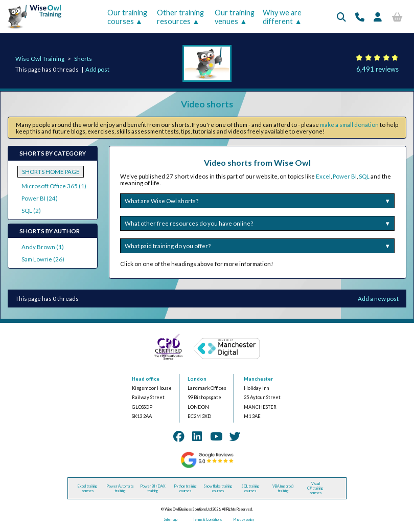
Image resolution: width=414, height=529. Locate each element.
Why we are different (282, 17)
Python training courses (185, 488)
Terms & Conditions (207, 519)
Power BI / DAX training (153, 488)
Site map (170, 519)
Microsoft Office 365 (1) (53, 186)
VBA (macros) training (282, 488)
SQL (364, 176)
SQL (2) (31, 210)
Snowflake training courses (218, 488)
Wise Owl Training (39, 58)
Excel (323, 176)
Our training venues (235, 17)
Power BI (345, 176)
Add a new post (378, 298)
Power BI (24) (39, 198)
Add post (97, 69)
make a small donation (349, 124)
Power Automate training (120, 488)
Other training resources (180, 17)
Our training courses (127, 17)
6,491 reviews (377, 69)
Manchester (258, 379)
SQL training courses (250, 488)
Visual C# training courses (315, 488)
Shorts (83, 58)
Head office (145, 379)
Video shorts (207, 104)
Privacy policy (244, 519)
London (197, 379)
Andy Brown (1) (42, 247)
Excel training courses (88, 488)
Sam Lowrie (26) (42, 259)
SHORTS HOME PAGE (51, 171)
